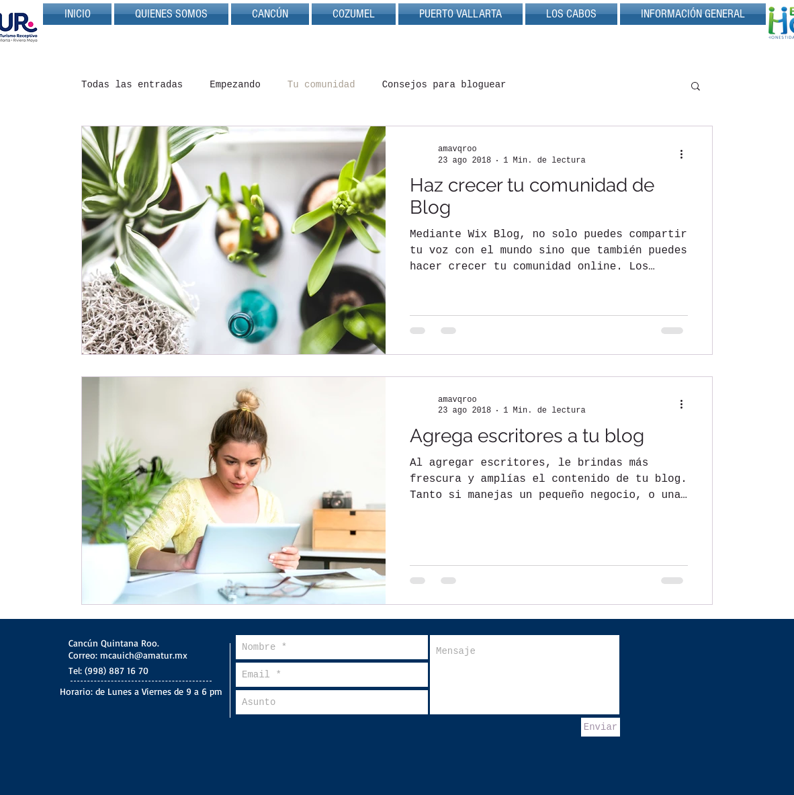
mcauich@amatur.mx (143, 655)
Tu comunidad (321, 84)
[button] (695, 87)
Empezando (235, 84)
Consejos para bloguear (444, 84)
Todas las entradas (132, 84)
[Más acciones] (686, 154)
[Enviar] (600, 727)
